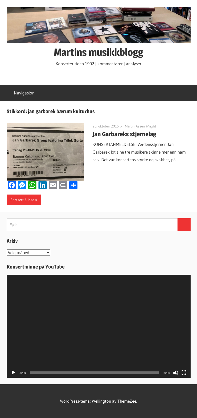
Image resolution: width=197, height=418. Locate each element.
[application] (99, 326)
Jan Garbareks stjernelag (124, 134)
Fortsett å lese (22, 199)
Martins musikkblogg (98, 52)
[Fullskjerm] (183, 372)
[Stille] (175, 372)
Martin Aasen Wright (140, 126)
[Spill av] (13, 372)
